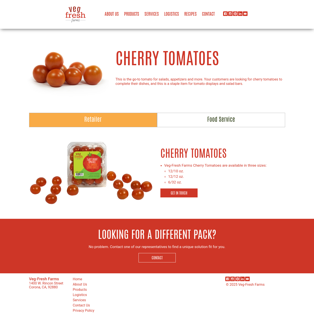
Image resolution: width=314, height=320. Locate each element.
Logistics (171, 14)
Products (131, 14)
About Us (112, 14)
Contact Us (81, 305)
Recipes (190, 14)
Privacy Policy (84, 310)
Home (77, 279)
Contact (208, 14)
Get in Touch (179, 193)
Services (151, 14)
